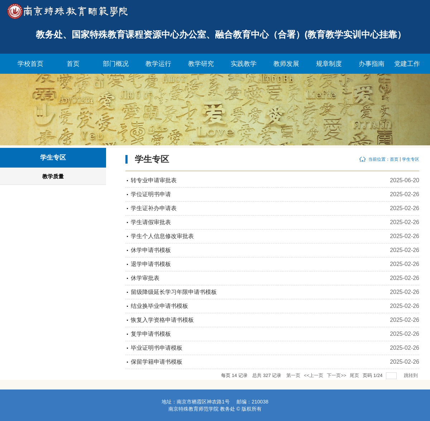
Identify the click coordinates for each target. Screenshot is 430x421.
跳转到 (411, 375)
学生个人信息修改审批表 (162, 236)
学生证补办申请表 (154, 208)
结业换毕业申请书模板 (159, 306)
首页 (394, 159)
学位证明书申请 (151, 194)
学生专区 (410, 159)
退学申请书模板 (151, 264)
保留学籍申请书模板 (156, 362)
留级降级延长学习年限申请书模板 (174, 292)
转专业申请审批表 (154, 180)
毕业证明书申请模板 (156, 348)
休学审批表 (145, 278)
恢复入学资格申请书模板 (162, 320)
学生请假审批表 (151, 222)
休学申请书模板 (151, 250)
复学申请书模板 (151, 334)
